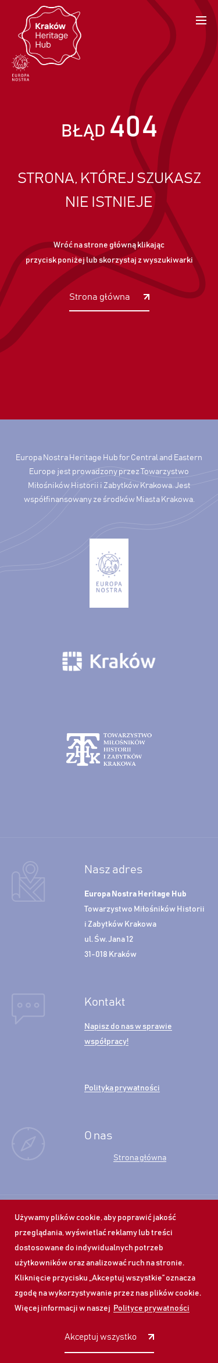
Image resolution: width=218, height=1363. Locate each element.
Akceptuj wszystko (101, 1337)
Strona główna (100, 297)
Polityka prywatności (122, 1088)
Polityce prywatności (151, 1308)
